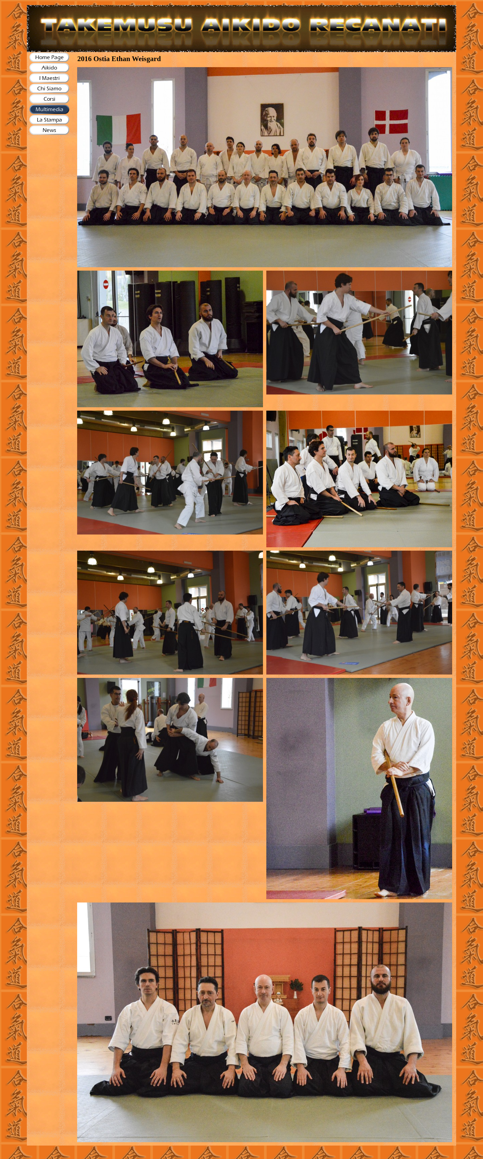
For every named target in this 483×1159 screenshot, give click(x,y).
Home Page (49, 57)
